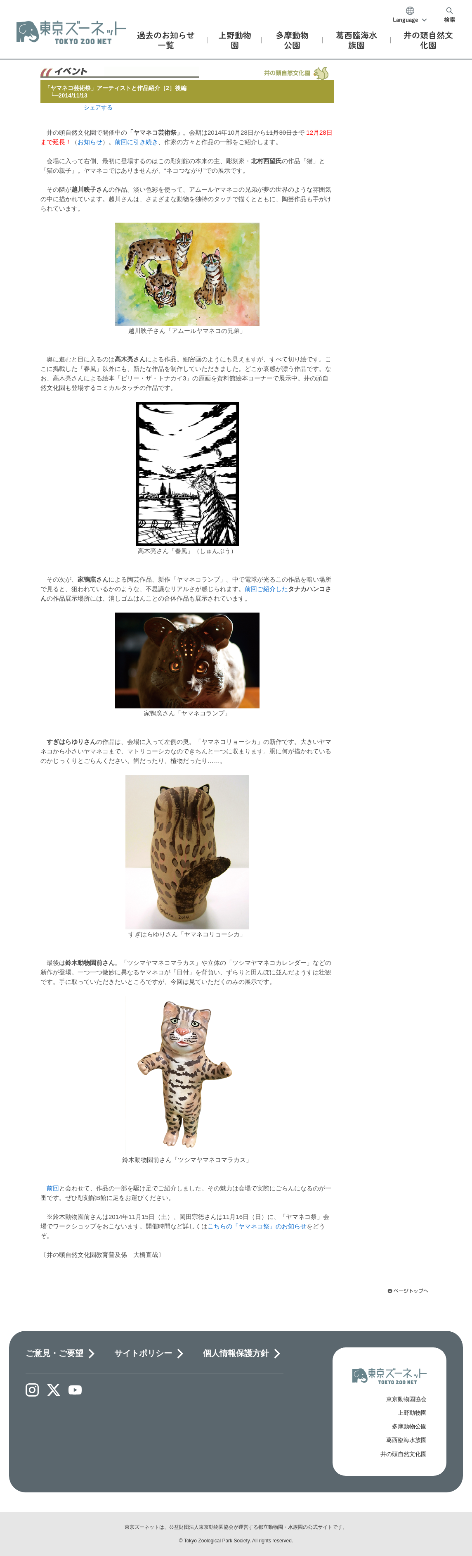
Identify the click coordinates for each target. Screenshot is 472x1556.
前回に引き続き (136, 141)
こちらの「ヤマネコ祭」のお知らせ (257, 1226)
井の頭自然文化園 (403, 1454)
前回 (53, 1188)
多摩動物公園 (409, 1426)
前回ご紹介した (266, 588)
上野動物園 (412, 1412)
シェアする (98, 107)
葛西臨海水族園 (406, 1440)
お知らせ (90, 141)
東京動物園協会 (406, 1399)
